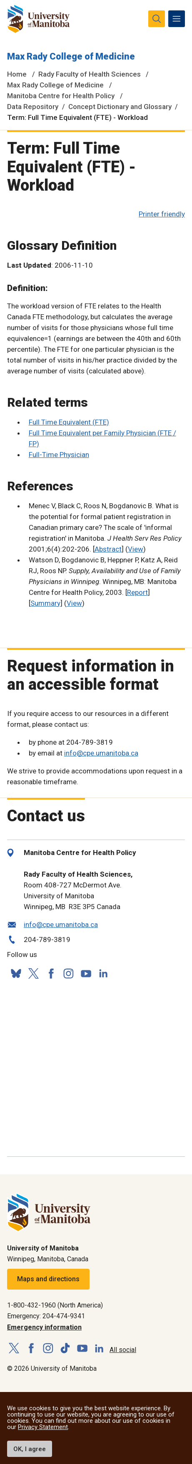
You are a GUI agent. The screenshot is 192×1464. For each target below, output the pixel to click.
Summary (45, 603)
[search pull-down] (156, 18)
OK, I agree (29, 1449)
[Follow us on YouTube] (86, 972)
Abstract (108, 549)
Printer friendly (162, 214)
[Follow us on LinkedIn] (103, 972)
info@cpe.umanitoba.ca (101, 753)
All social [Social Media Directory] (123, 1350)
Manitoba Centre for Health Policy (61, 96)
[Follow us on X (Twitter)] (33, 973)
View (135, 549)
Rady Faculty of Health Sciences (89, 74)
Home (17, 74)
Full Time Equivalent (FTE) (69, 422)
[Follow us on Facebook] (51, 973)
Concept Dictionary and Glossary (120, 106)
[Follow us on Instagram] (68, 973)
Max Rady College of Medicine (71, 56)
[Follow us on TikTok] (65, 1348)
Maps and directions (48, 1279)
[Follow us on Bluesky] (16, 973)
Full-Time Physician (59, 454)
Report (137, 592)
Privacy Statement (43, 1427)
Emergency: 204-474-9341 (46, 1316)
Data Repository (32, 106)
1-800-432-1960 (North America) (55, 1305)
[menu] (176, 18)
